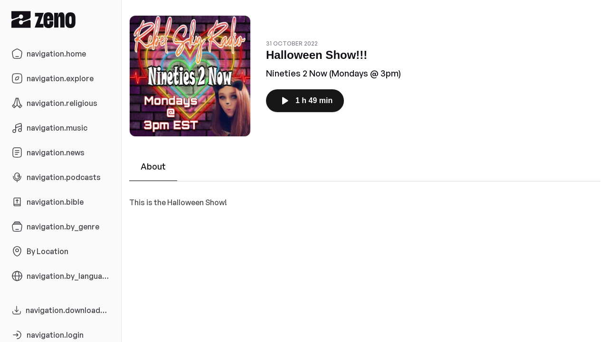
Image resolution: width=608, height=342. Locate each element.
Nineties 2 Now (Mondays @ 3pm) (333, 73)
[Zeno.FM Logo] (60, 19)
